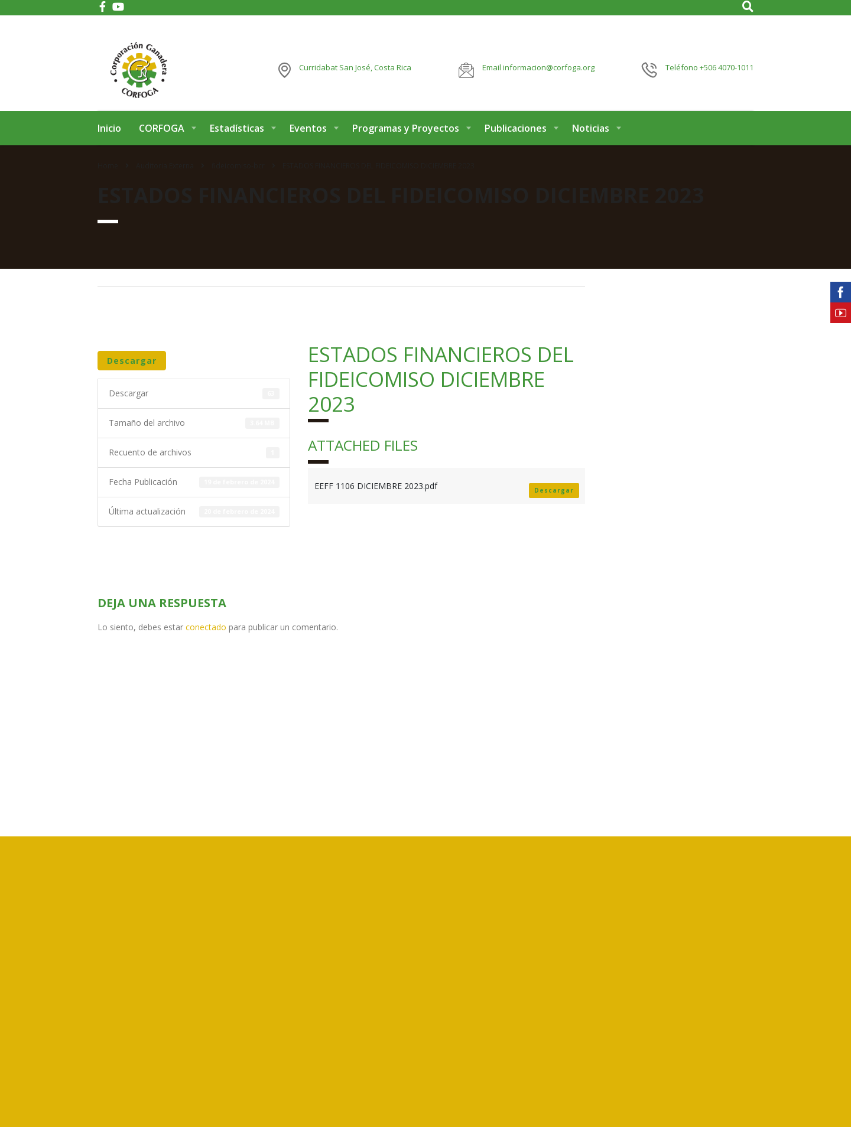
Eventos (308, 140)
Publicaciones (516, 140)
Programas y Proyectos (405, 140)
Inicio (109, 140)
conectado (206, 639)
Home (108, 178)
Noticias (590, 140)
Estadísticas (237, 140)
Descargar (132, 373)
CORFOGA (161, 140)
